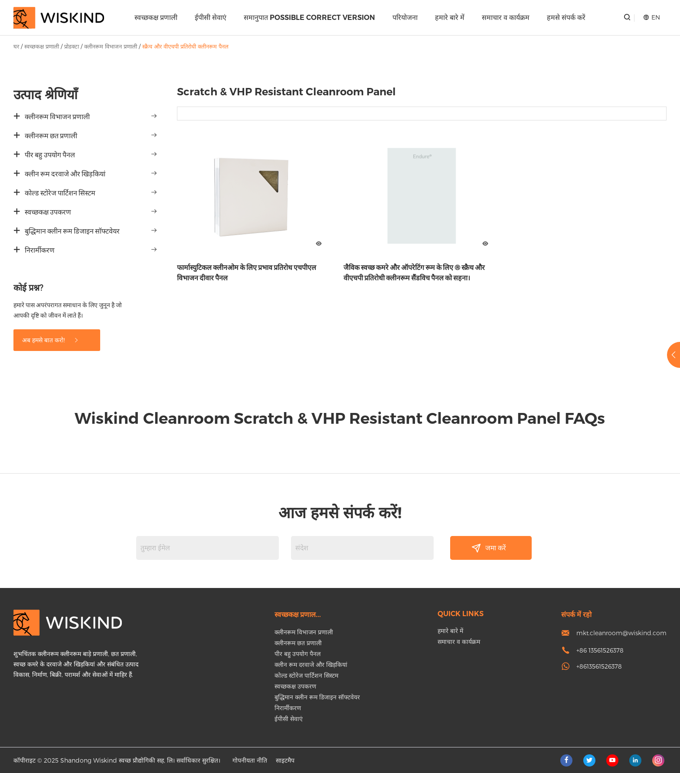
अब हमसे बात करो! (50, 340)
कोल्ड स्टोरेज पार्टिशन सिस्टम (60, 193)
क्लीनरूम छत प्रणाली (51, 136)
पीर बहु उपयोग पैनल (50, 155)
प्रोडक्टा (71, 46)
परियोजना (405, 17)
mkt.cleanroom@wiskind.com (621, 633)
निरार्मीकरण (40, 250)
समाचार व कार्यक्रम (506, 17)
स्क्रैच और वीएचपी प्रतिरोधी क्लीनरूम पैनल (185, 46)
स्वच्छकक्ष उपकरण (48, 212)
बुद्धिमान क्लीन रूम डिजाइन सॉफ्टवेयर (72, 231)
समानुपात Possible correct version (309, 17)
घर (16, 46)
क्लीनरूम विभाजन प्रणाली (110, 46)
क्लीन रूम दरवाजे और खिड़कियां (65, 174)
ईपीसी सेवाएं (210, 17)
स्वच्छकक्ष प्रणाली (155, 17)
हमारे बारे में (449, 17)
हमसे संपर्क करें (566, 17)
